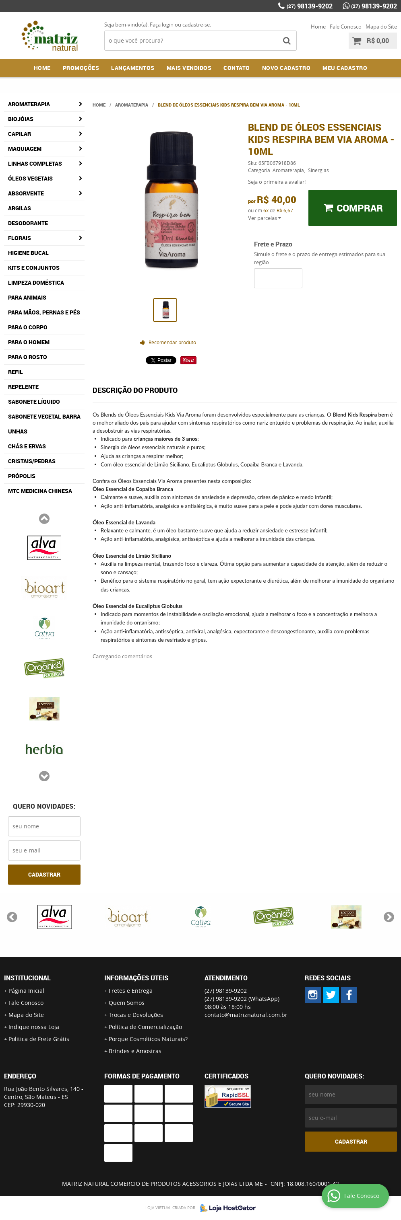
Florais (19, 238)
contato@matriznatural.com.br (246, 1015)
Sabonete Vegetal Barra (44, 416)
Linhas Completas (35, 163)
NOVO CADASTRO (286, 68)
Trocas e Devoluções (136, 1015)
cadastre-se (196, 24)
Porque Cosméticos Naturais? (148, 1039)
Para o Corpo (28, 327)
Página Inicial (26, 990)
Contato (236, 68)
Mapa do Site (381, 26)
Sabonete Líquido (34, 401)
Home (318, 26)
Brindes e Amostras (135, 1051)
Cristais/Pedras (32, 461)
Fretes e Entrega (131, 990)
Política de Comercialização (145, 1027)
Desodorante (28, 223)
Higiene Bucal (28, 253)
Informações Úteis (136, 978)
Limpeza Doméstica (36, 282)
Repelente (23, 386)
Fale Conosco (346, 26)
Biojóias (20, 119)
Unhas (17, 431)
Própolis (21, 476)
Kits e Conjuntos (34, 267)
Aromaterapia (29, 104)
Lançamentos (133, 68)
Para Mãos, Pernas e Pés (44, 312)
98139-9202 (310, 6)
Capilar (19, 134)
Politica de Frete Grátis (38, 1039)
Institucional (27, 978)
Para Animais (27, 297)
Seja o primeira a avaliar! (277, 181)
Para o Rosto (27, 357)
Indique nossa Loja (33, 1027)
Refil (15, 372)
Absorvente (26, 193)
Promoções (81, 68)
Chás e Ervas (27, 446)
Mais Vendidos (189, 68)
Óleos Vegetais (30, 178)
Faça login (162, 24)
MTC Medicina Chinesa (40, 491)
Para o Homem (29, 342)
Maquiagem (24, 148)
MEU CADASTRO (344, 68)
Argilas (19, 208)
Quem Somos (127, 1002)
